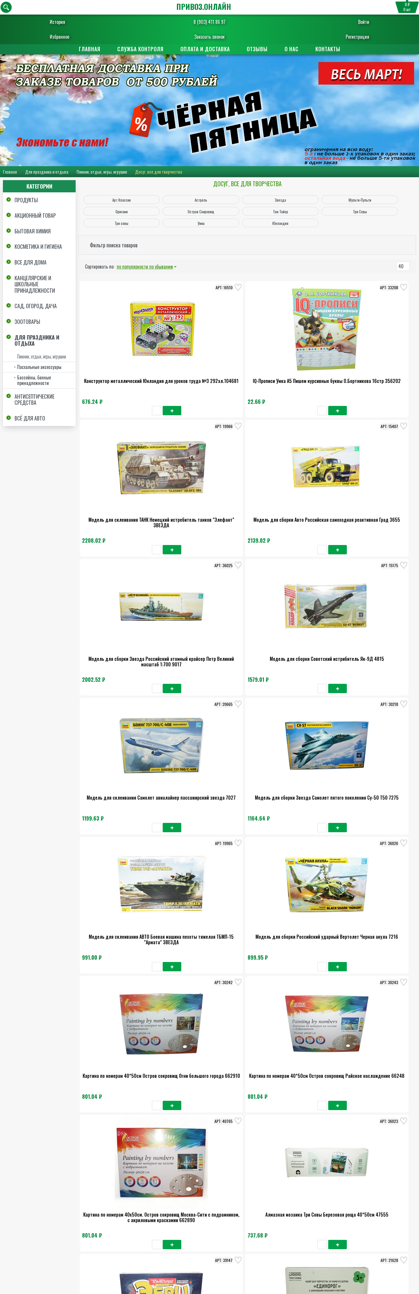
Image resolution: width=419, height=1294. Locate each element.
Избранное (77, 36)
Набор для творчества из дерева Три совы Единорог (339, 708)
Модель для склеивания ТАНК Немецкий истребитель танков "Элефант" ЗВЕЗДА (265, 363)
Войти (345, 21)
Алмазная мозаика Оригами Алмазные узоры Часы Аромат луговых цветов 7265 (190, 826)
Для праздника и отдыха (46, 172)
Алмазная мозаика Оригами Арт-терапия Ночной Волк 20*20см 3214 (190, 942)
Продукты (26, 200)
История (75, 21)
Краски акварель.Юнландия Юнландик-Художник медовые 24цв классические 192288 (265, 1058)
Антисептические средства (34, 400)
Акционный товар (35, 216)
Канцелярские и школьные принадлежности (35, 284)
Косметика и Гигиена (38, 247)
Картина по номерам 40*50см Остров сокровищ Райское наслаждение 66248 (339, 595)
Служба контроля (140, 49)
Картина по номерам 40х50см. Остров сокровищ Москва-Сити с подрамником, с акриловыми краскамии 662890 (116, 713)
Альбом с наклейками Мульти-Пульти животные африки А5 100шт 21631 (116, 1173)
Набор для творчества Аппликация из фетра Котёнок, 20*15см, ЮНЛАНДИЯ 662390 (339, 1058)
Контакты (327, 49)
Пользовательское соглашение (379, 1262)
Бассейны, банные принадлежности (34, 380)
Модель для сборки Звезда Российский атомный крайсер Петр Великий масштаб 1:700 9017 (116, 482)
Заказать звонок (209, 36)
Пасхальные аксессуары (39, 367)
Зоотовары (27, 322)
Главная (89, 49)
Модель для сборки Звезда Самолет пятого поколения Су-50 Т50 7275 (339, 479)
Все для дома (31, 262)
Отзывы (257, 49)
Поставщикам (237, 1220)
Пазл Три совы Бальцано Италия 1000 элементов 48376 (116, 1055)
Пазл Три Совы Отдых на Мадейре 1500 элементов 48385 (339, 939)
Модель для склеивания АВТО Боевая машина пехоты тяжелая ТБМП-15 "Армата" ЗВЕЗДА (116, 595)
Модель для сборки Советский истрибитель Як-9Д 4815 (190, 476)
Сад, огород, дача (36, 306)
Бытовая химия (33, 231)
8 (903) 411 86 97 (209, 21)
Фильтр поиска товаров (113, 245)
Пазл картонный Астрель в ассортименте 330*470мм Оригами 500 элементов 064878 (190, 1058)
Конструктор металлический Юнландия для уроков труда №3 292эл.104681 (116, 363)
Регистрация (339, 36)
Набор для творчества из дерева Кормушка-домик (339, 823)
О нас (292, 49)
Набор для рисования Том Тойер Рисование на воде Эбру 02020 (265, 708)
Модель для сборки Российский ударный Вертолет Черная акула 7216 (190, 595)
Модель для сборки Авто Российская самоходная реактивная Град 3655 (339, 363)
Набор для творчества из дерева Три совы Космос (115, 823)
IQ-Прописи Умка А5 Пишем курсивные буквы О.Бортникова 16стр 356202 (190, 363)
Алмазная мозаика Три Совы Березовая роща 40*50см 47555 (190, 708)
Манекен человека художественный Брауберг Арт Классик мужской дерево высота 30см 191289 (116, 945)
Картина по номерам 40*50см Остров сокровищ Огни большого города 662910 (265, 595)
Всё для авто (30, 418)
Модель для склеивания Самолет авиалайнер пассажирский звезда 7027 (264, 479)
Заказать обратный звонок (202, 1272)
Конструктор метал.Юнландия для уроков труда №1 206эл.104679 (265, 942)
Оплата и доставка (205, 49)
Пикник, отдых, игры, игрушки (102, 172)
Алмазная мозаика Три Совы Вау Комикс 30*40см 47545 (264, 823)
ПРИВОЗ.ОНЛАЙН (203, 6)
